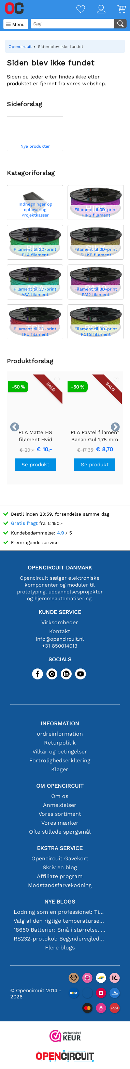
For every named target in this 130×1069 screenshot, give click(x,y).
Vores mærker (59, 823)
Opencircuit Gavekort (59, 858)
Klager (59, 769)
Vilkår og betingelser (59, 751)
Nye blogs (59, 901)
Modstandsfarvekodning (60, 885)
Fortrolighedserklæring (59, 760)
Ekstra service (60, 848)
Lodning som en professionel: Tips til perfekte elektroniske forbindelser (60, 912)
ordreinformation (60, 733)
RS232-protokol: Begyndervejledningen (60, 938)
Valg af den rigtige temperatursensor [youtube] (60, 921)
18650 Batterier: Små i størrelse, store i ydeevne (60, 929)
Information (60, 723)
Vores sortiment (60, 814)
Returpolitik (60, 742)
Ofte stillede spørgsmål (60, 831)
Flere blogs (60, 947)
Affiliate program (60, 876)
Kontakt (59, 631)
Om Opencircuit (60, 786)
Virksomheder (59, 622)
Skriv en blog (60, 867)
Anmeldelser (59, 805)
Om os (59, 796)
